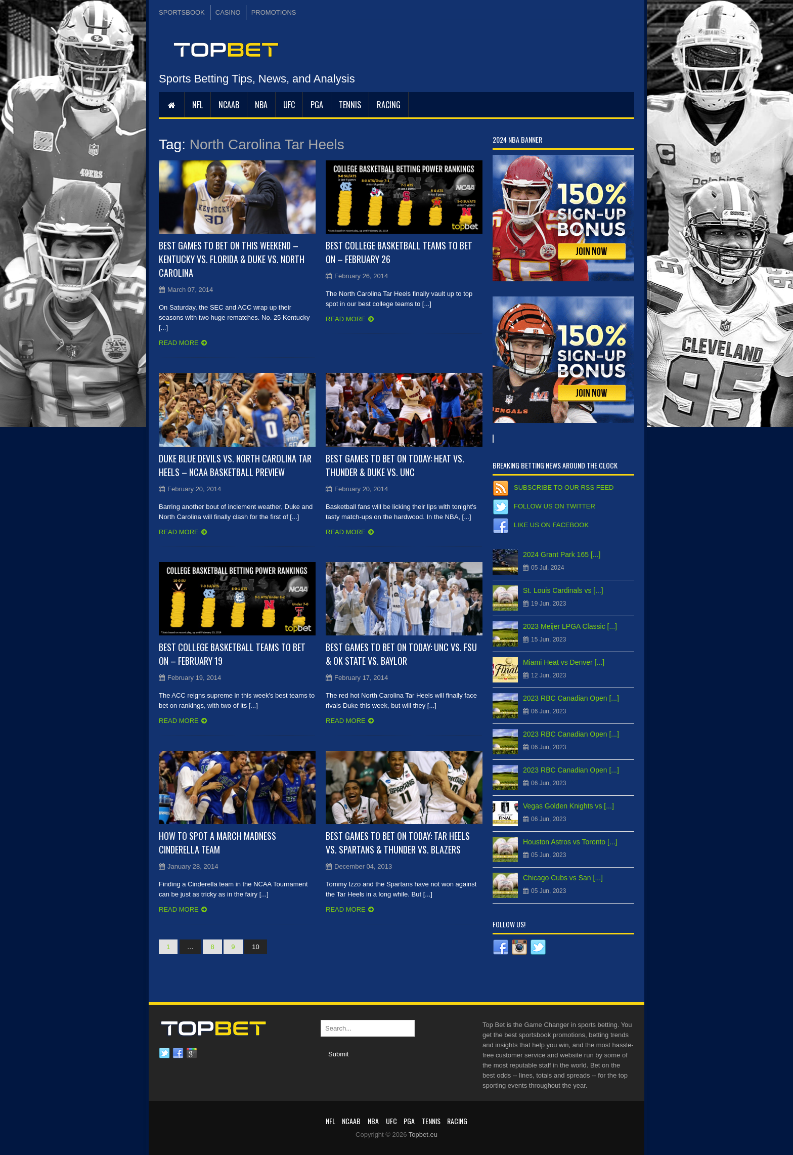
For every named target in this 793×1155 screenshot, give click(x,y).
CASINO (228, 12)
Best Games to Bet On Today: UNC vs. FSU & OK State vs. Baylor (401, 653)
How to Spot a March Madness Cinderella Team (217, 842)
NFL (197, 105)
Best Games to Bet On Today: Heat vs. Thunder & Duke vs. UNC (395, 465)
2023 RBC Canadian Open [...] (571, 698)
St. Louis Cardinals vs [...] (563, 590)
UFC (289, 105)
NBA (261, 105)
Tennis (350, 105)
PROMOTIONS (273, 12)
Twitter (164, 1053)
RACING (389, 105)
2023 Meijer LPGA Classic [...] (570, 626)
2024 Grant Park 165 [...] (561, 554)
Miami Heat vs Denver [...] (563, 662)
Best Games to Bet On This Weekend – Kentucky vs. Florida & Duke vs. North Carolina (231, 259)
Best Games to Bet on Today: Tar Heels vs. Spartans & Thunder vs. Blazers (398, 842)
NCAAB (228, 105)
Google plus (191, 1053)
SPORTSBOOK (182, 12)
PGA (317, 105)
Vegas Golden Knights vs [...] (568, 806)
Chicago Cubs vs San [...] (563, 878)
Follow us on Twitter (554, 506)
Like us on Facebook (551, 525)
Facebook (178, 1053)
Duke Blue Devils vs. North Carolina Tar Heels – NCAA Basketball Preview (235, 465)
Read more (179, 343)
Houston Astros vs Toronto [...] (570, 842)
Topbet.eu (423, 1134)
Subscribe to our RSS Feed (563, 487)
